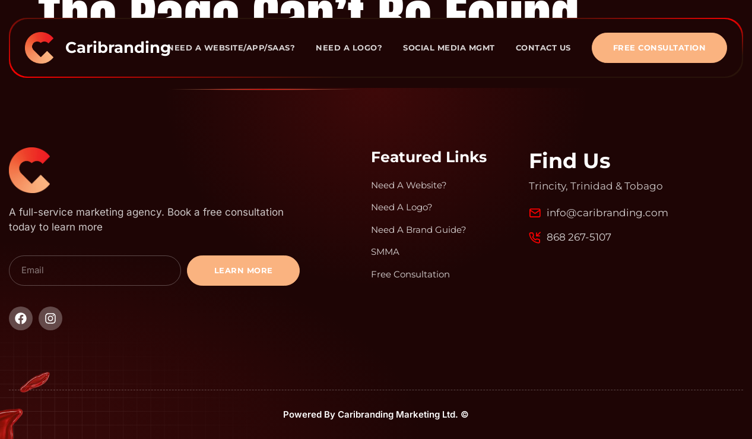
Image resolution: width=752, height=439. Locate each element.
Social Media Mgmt (449, 47)
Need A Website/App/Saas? (231, 47)
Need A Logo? (349, 47)
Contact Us (543, 47)
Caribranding (118, 47)
